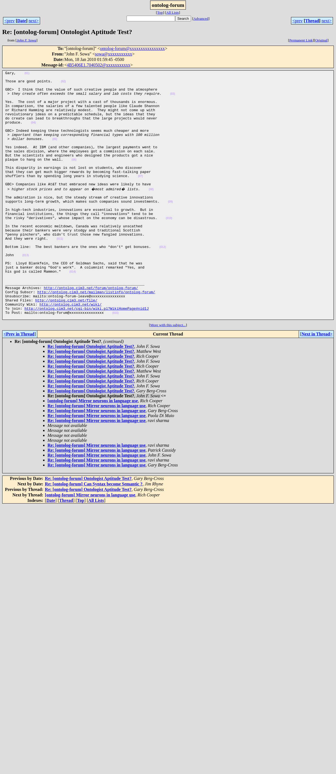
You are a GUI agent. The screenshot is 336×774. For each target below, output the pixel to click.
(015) (115, 360)
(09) (170, 227)
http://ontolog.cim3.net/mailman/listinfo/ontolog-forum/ (96, 335)
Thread (312, 20)
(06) (74, 177)
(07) (140, 197)
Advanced (201, 18)
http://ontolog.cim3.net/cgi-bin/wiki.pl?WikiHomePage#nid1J (86, 355)
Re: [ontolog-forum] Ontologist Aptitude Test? (90, 395)
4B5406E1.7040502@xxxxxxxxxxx (98, 65)
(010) (169, 246)
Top (160, 12)
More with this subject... (168, 373)
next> (34, 20)
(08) (151, 212)
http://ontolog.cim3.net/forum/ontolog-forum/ (91, 330)
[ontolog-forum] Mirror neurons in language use (92, 449)
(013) (25, 291)
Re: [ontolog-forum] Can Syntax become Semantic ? (94, 532)
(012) (162, 281)
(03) (172, 98)
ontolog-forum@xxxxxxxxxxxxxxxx (132, 48)
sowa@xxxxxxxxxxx (113, 54)
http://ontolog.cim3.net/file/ (66, 345)
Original (321, 40)
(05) (54, 153)
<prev (9, 20)
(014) (72, 311)
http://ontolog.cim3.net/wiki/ (71, 350)
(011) (60, 271)
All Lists (172, 12)
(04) (33, 133)
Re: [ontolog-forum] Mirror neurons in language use (96, 454)
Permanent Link (301, 40)
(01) (26, 74)
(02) (63, 83)
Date (21, 20)
